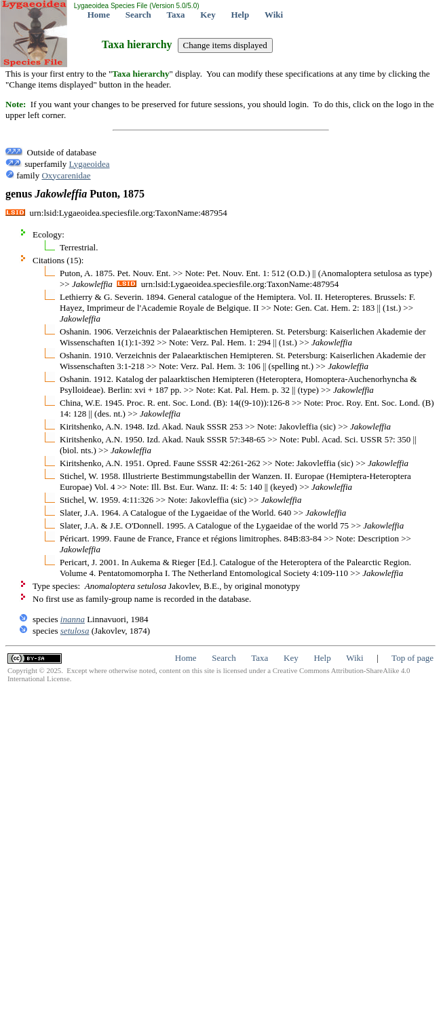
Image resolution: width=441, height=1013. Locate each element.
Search (138, 14)
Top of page (412, 658)
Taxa (176, 14)
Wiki (274, 14)
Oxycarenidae (65, 175)
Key (207, 14)
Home (99, 14)
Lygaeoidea (89, 164)
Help (240, 14)
